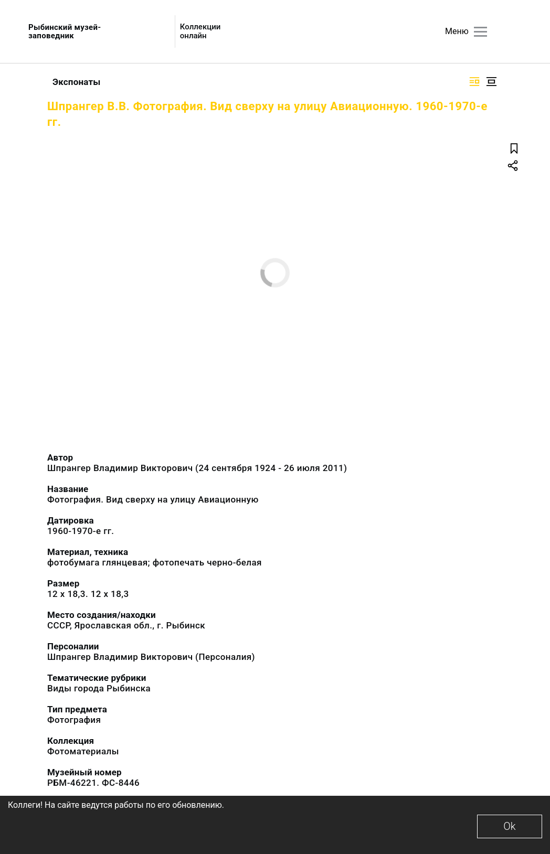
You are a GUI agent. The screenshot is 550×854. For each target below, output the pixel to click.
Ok (509, 826)
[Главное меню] (480, 32)
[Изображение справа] (474, 81)
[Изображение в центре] (491, 81)
